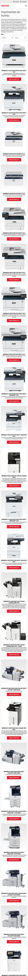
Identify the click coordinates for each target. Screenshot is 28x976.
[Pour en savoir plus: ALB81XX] (14, 919)
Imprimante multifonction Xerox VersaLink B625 (14, 561)
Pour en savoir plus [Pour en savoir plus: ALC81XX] (14, 900)
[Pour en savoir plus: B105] (14, 178)
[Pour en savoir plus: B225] (14, 217)
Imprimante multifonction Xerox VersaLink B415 (14, 435)
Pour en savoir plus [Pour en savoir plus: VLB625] (14, 567)
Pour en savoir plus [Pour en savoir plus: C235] (14, 79)
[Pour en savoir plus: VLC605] (14, 960)
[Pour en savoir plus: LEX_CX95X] (14, 629)
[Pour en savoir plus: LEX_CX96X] (14, 586)
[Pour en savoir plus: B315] (14, 339)
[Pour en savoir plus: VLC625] (14, 504)
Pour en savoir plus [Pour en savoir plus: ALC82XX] (14, 694)
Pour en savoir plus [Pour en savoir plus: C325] (14, 120)
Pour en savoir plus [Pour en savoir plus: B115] (14, 159)
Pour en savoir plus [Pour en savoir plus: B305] (14, 320)
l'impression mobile (10, 27)
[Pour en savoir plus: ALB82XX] (14, 756)
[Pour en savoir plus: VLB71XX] (14, 837)
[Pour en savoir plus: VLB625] (14, 545)
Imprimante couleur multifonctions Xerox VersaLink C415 (14, 394)
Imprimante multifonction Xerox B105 (14, 193)
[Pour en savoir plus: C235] (14, 55)
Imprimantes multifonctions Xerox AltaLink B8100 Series (14, 935)
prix (17, 24)
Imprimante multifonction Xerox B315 (14, 354)
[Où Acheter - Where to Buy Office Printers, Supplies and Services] (23, 1)
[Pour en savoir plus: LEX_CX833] (14, 460)
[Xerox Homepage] (5, 5)
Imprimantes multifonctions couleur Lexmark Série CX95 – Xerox (14, 645)
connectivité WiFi (20, 27)
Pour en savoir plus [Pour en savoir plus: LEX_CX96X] (14, 611)
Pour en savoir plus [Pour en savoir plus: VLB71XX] (14, 859)
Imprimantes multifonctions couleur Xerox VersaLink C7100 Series (14, 812)
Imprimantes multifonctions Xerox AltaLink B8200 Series (14, 772)
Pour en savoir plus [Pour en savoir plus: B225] (14, 239)
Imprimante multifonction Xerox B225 (14, 233)
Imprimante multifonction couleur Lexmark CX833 (14, 476)
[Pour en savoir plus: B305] (14, 298)
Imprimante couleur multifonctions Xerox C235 (14, 71)
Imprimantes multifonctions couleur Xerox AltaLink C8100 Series (14, 894)
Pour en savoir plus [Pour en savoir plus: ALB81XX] (14, 941)
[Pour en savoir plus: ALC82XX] (14, 673)
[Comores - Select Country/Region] (16, 1)
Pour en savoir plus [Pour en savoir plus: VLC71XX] (14, 818)
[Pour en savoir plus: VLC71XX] (14, 796)
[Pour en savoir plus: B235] (14, 257)
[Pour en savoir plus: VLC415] (14, 378)
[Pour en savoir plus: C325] (14, 97)
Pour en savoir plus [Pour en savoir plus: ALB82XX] (14, 777)
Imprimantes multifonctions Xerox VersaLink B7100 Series (14, 853)
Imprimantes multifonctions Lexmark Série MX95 (14, 728)
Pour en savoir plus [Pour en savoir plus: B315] (14, 360)
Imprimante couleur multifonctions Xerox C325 (14, 113)
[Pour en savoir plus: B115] (14, 138)
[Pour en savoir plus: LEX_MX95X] (14, 712)
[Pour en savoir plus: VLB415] (14, 419)
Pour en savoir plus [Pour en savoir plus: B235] (14, 279)
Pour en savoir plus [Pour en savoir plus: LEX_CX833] (14, 485)
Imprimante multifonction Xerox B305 (14, 313)
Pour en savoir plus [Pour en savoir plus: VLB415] (14, 442)
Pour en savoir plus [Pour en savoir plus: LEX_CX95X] (14, 654)
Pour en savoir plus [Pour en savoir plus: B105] (14, 199)
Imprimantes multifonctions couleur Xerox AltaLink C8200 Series (14, 689)
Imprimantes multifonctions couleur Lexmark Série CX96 (14, 602)
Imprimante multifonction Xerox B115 (14, 154)
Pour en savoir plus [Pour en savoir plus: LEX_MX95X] (14, 738)
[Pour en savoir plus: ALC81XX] (14, 878)
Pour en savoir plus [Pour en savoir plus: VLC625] (14, 526)
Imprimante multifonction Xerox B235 (14, 272)
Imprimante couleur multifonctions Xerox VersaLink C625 (14, 520)
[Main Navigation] (25, 5)
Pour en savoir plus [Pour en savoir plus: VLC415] (14, 401)
